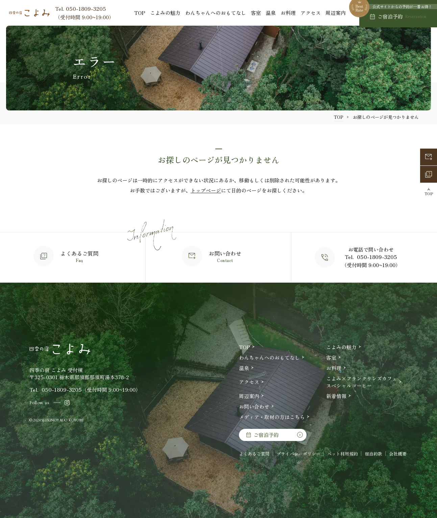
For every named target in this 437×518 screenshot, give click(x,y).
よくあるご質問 (254, 453)
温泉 (271, 12)
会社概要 (398, 453)
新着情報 (336, 395)
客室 (256, 12)
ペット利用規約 (342, 453)
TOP (139, 12)
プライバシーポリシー (298, 453)
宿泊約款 (373, 453)
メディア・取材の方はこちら (272, 416)
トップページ (206, 190)
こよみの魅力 (165, 12)
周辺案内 (335, 12)
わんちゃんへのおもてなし (215, 12)
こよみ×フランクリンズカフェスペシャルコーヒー (361, 382)
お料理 (288, 12)
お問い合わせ (254, 406)
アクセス (310, 12)
